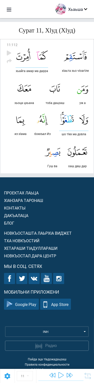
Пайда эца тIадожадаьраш (47, 359)
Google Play (21, 304)
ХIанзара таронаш (23, 200)
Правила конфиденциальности (47, 364)
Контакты (15, 208)
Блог (9, 223)
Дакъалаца (16, 215)
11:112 (12, 44)
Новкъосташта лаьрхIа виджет (38, 233)
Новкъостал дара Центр (30, 255)
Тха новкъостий (21, 240)
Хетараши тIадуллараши (30, 248)
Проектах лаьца (21, 192)
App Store (55, 304)
